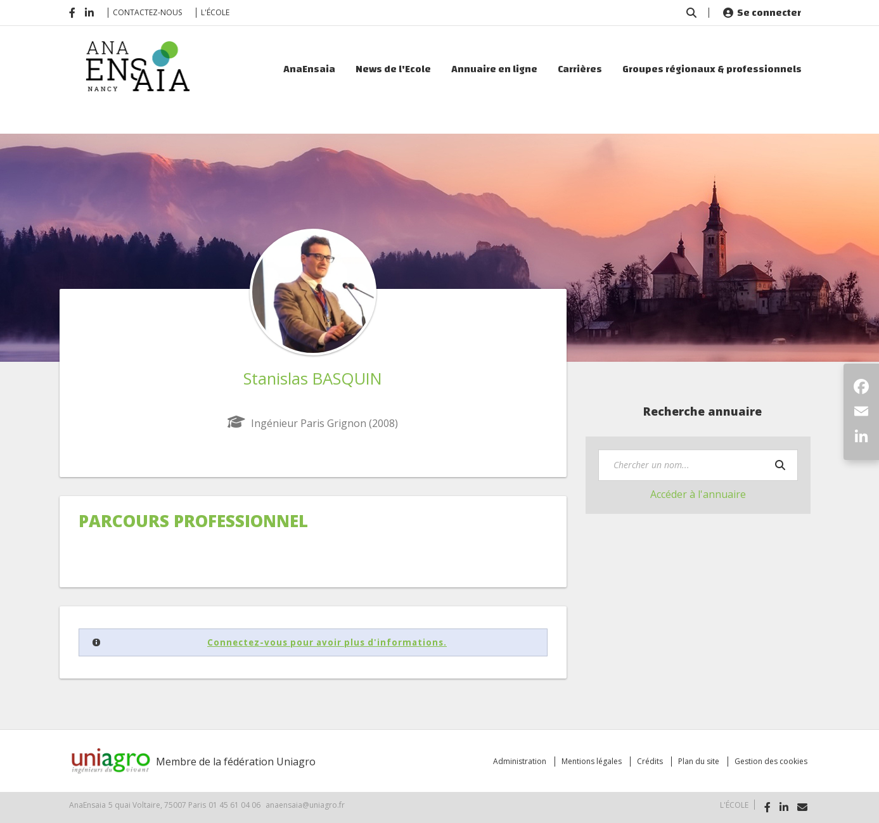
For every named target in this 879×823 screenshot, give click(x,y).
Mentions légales (591, 761)
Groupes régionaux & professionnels (712, 69)
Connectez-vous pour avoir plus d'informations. (327, 642)
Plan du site (698, 761)
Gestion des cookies (771, 761)
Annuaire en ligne (494, 69)
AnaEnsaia (309, 69)
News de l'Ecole (393, 69)
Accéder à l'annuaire (698, 494)
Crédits (650, 761)
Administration (519, 761)
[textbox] (698, 465)
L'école (215, 12)
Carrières (580, 69)
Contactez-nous (147, 12)
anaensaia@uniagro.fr (305, 805)
